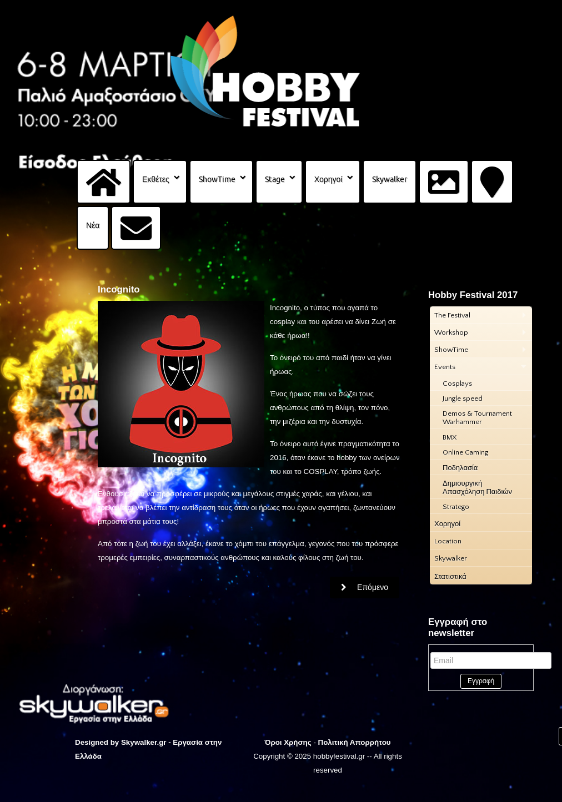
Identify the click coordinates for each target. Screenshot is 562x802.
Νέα (92, 225)
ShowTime (217, 179)
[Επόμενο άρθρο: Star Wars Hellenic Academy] (364, 587)
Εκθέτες (155, 179)
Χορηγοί (328, 179)
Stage (275, 179)
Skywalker (389, 179)
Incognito (119, 289)
